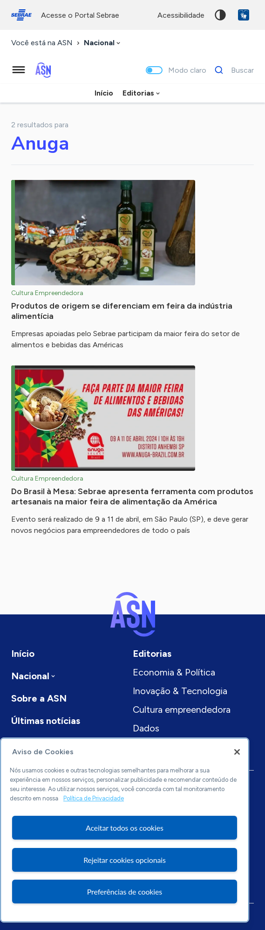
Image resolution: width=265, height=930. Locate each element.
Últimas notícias (45, 720)
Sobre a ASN (39, 698)
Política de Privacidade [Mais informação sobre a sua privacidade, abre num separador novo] (93, 798)
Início (104, 93)
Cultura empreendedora (182, 709)
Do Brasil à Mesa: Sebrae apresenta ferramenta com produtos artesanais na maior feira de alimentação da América (132, 496)
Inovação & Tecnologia (180, 690)
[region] (124, 830)
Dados (146, 728)
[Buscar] (232, 70)
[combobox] (103, 43)
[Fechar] (237, 752)
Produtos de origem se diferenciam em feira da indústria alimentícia (121, 311)
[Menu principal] (18, 69)
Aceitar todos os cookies (124, 827)
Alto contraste (220, 15)
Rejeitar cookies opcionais (124, 859)
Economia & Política (174, 672)
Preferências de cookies (124, 891)
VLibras (243, 15)
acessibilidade (180, 15)
